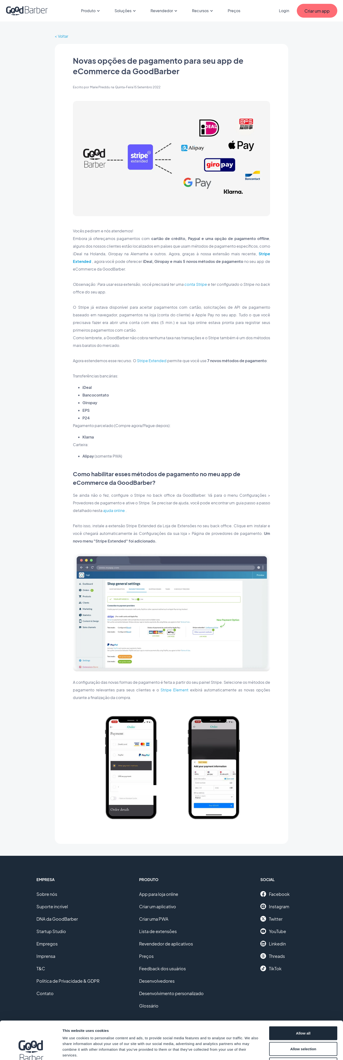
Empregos (47, 943)
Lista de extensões (158, 931)
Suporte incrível (52, 906)
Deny (303, 1029)
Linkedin (273, 943)
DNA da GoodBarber (57, 919)
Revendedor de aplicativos (166, 943)
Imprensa (45, 956)
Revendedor (165, 10)
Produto (91, 10)
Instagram (274, 906)
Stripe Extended (151, 360)
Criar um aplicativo (157, 906)
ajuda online (114, 510)
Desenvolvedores (157, 981)
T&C (40, 968)
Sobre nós (46, 894)
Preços (234, 10)
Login (284, 10)
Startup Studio (51, 931)
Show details (250, 1051)
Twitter (271, 919)
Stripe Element (174, 689)
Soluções (126, 10)
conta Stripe (195, 284)
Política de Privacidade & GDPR (68, 981)
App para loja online (158, 894)
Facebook (275, 894)
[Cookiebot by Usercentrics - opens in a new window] (31, 1050)
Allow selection (303, 1013)
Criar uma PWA (153, 919)
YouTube (273, 931)
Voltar (63, 36)
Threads (272, 956)
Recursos (203, 10)
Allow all (303, 997)
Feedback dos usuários (162, 968)
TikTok (271, 968)
